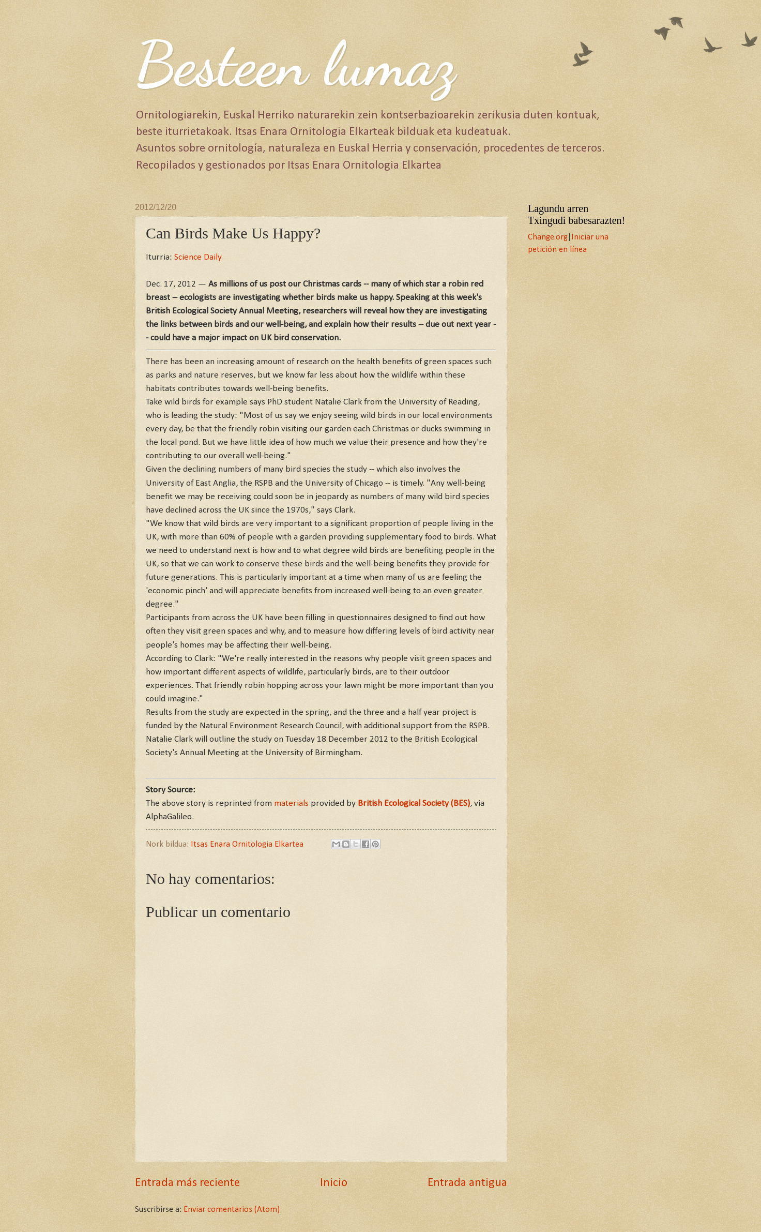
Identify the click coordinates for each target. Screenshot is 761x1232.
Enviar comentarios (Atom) (232, 1210)
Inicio (333, 1183)
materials (291, 803)
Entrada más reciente (187, 1183)
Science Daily (198, 257)
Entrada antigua (467, 1183)
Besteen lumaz (295, 64)
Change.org (548, 237)
